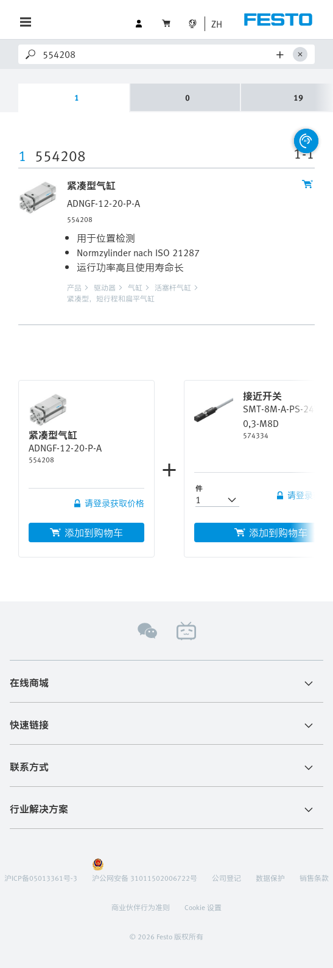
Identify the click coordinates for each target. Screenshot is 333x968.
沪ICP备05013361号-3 (40, 877)
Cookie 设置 (203, 907)
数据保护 (270, 877)
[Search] (157, 54)
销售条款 (314, 877)
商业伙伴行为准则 (140, 907)
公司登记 (226, 877)
